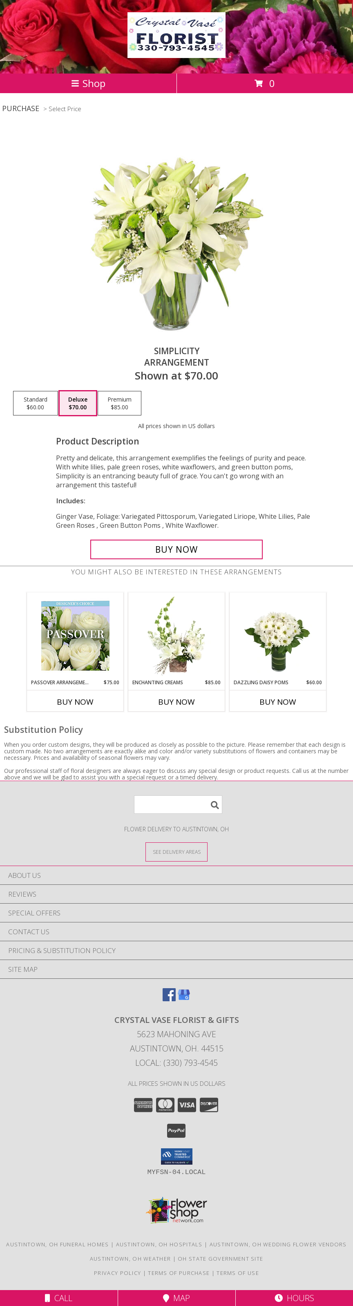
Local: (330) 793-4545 (176, 1062)
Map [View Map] (176, 1298)
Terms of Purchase (179, 1273)
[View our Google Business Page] (183, 998)
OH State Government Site (220, 1258)
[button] (176, 1156)
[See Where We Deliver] (176, 851)
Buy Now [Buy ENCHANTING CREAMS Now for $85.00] (176, 702)
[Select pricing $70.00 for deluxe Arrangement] (78, 403)
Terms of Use (238, 1273)
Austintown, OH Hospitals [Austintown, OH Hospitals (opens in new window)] (159, 1244)
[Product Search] (178, 804)
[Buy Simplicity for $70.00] (176, 549)
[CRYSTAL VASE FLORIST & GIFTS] (176, 53)
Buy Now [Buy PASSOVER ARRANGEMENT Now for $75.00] (75, 702)
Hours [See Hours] (294, 1298)
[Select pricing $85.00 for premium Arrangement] (119, 403)
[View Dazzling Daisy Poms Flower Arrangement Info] (278, 636)
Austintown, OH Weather (130, 1258)
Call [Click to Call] (58, 1298)
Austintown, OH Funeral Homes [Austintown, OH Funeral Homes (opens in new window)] (57, 1244)
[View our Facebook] (169, 998)
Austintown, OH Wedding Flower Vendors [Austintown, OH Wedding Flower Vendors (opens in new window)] (278, 1244)
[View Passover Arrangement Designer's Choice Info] (75, 635)
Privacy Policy (117, 1273)
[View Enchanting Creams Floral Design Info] (177, 636)
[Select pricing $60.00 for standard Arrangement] (35, 403)
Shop (88, 83)
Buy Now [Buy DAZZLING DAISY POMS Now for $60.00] (277, 702)
